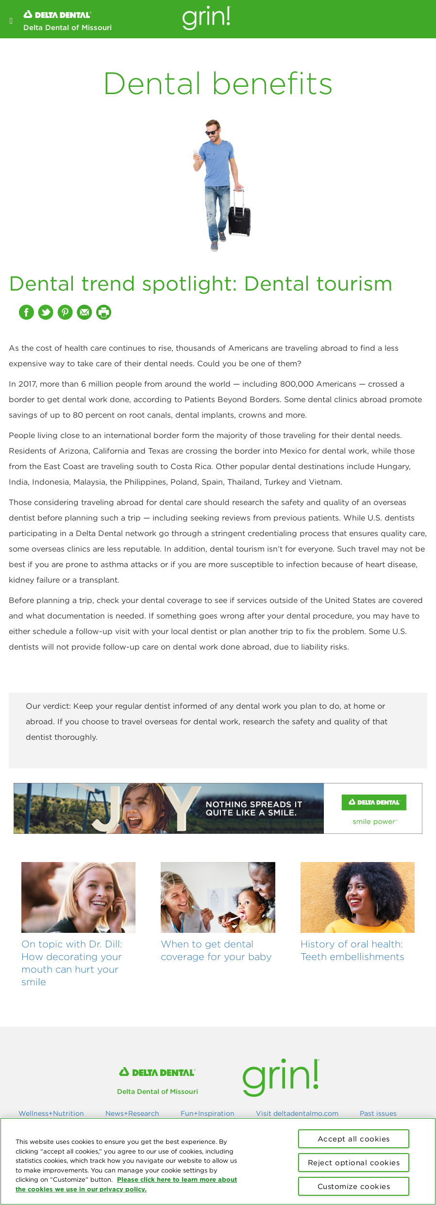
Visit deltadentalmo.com (297, 1113)
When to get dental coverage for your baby (216, 950)
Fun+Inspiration (208, 1113)
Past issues (378, 1113)
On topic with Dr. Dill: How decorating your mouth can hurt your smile (71, 962)
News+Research (132, 1113)
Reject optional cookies (354, 1162)
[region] (218, 1161)
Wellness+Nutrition (51, 1113)
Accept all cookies (354, 1138)
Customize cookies (354, 1186)
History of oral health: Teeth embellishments (352, 950)
